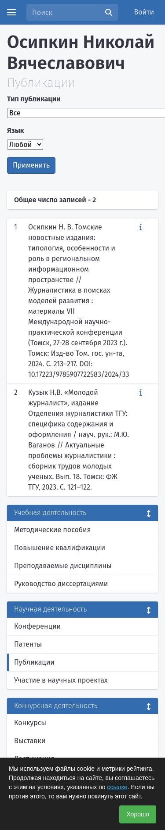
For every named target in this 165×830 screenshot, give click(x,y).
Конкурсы (30, 723)
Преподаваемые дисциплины (63, 566)
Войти (144, 12)
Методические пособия (52, 530)
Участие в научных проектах (61, 680)
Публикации (34, 662)
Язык (15, 130)
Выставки (29, 741)
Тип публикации (34, 99)
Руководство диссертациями (61, 584)
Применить (31, 165)
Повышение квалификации (59, 548)
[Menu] (11, 12)
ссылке (117, 787)
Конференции (37, 626)
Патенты (28, 644)
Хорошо (137, 814)
